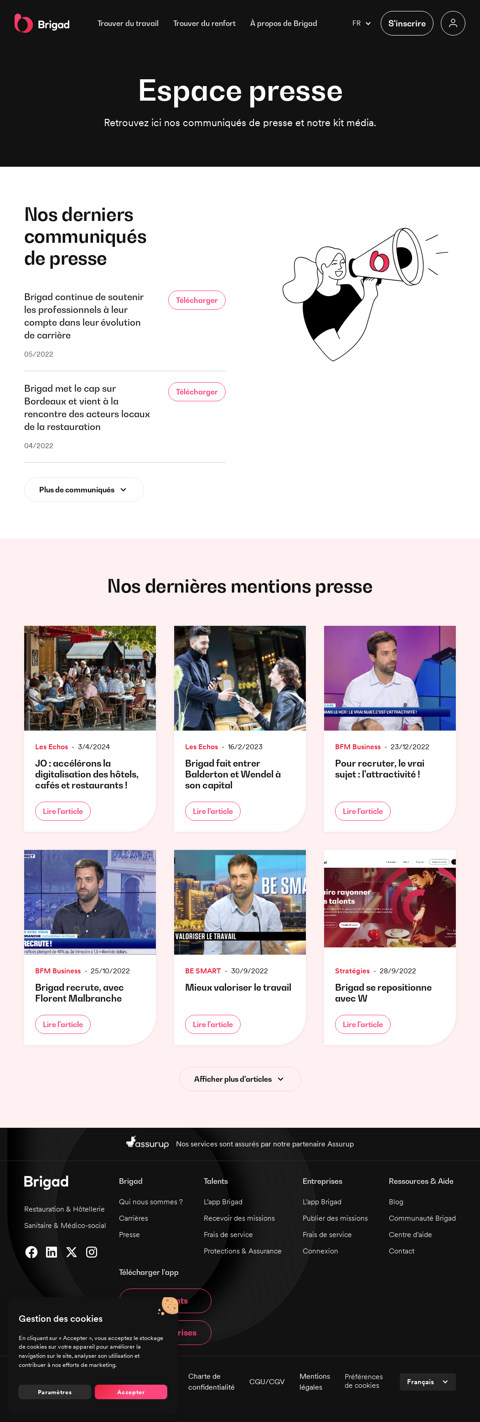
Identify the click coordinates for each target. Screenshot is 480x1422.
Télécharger (197, 300)
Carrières (133, 1218)
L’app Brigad (223, 1201)
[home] (42, 23)
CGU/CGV (267, 1381)
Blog (396, 1201)
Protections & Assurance (243, 1251)
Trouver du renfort (204, 23)
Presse (129, 1234)
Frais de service (228, 1234)
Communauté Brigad (422, 1218)
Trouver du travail (128, 23)
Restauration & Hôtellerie (64, 1209)
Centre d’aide (410, 1234)
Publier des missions (335, 1218)
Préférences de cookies (364, 1381)
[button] (284, 23)
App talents (165, 1300)
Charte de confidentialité (211, 1381)
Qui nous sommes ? (151, 1201)
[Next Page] (84, 489)
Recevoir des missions (239, 1218)
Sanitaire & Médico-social (65, 1225)
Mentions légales (314, 1381)
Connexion (320, 1251)
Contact (401, 1251)
